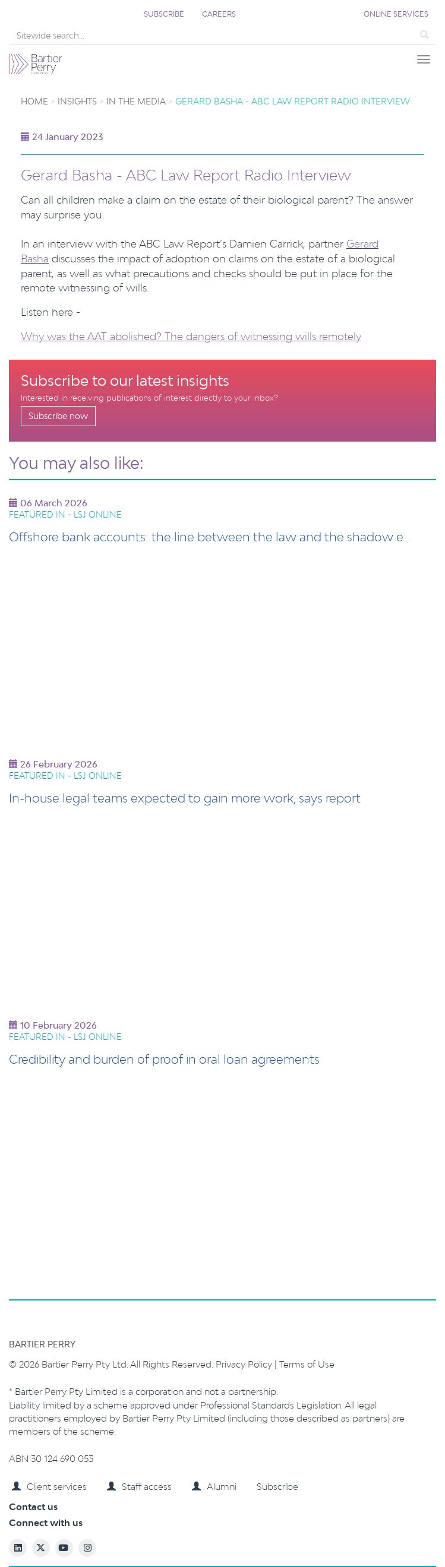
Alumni (214, 1486)
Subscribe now (58, 416)
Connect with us (46, 1522)
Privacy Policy (245, 1364)
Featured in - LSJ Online (65, 514)
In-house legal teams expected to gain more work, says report (185, 797)
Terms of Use (306, 1364)
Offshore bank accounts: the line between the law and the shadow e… (210, 536)
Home (34, 101)
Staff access (139, 1486)
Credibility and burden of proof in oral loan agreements (164, 1059)
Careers (219, 13)
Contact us (33, 1506)
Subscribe (164, 13)
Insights (77, 101)
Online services (396, 13)
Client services (49, 1486)
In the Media (136, 101)
